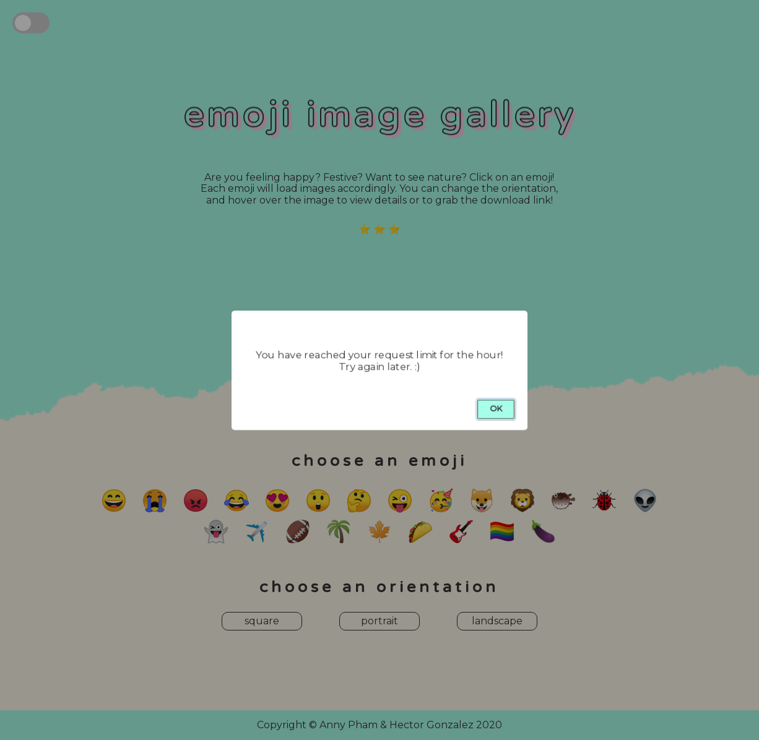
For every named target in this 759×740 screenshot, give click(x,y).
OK (496, 408)
